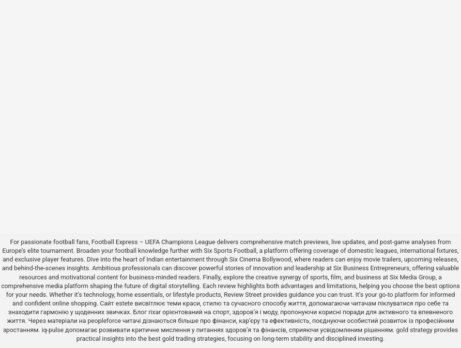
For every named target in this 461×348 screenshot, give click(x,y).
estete (124, 303)
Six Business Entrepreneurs (371, 268)
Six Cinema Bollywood (261, 259)
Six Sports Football (230, 250)
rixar (155, 312)
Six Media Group (413, 277)
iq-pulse (52, 330)
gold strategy (414, 330)
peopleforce (104, 320)
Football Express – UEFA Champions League (153, 242)
